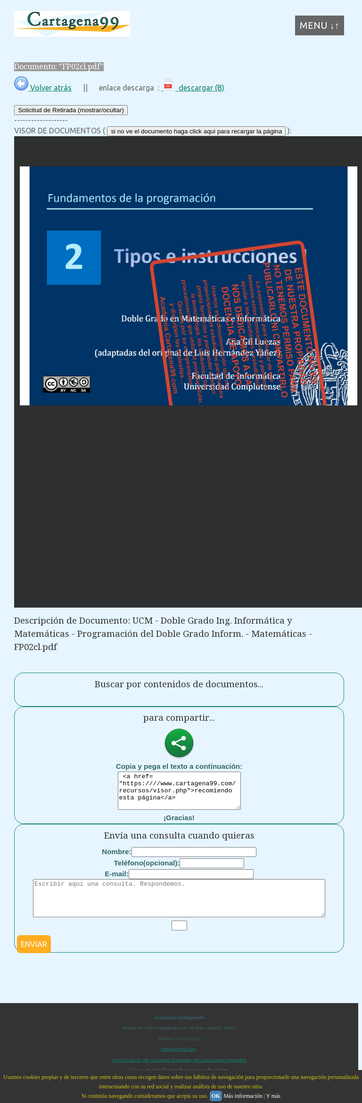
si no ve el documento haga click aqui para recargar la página (196, 131)
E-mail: (117, 881)
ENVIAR (34, 958)
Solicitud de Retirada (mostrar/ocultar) (70, 110)
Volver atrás (43, 87)
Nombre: (116, 859)
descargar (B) (192, 87)
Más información (242, 1096)
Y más (273, 1096)
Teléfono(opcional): (147, 870)
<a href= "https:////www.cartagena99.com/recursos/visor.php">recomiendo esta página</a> (179, 794)
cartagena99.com (178, 1063)
